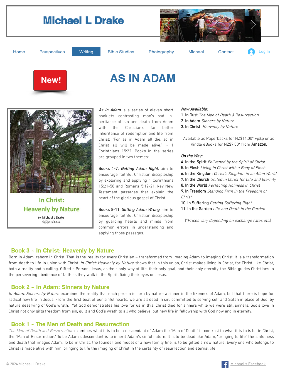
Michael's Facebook (248, 364)
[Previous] (167, 25)
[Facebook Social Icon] (225, 364)
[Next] (253, 25)
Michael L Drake (83, 20)
